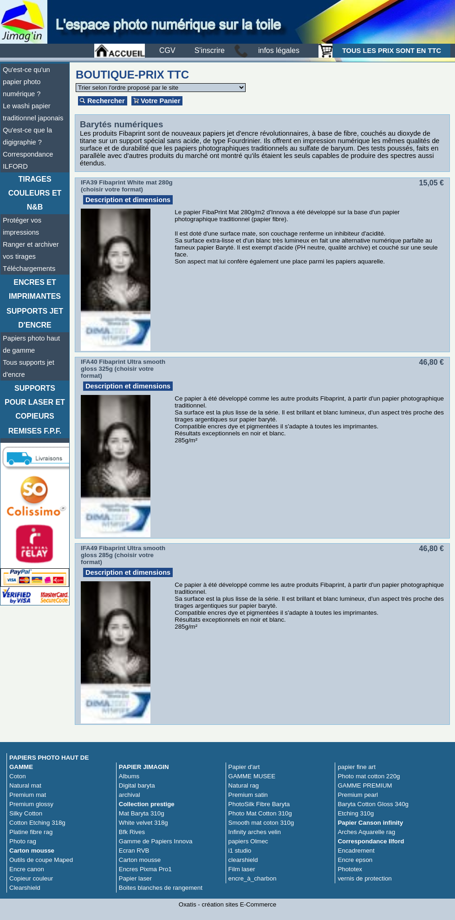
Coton (17, 776)
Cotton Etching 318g (37, 822)
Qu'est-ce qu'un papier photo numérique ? (26, 82)
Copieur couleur (31, 878)
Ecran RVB (134, 850)
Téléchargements (29, 268)
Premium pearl (358, 794)
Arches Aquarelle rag (366, 831)
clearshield (243, 859)
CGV (167, 50)
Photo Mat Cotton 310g (260, 813)
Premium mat (27, 794)
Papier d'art (244, 766)
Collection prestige (147, 804)
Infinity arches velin (254, 831)
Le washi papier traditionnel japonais (33, 112)
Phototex (350, 869)
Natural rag (243, 785)
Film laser (241, 869)
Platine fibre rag (30, 831)
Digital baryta (137, 785)
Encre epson (355, 859)
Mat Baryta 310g (141, 813)
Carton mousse (31, 850)
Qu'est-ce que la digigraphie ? (27, 136)
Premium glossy (31, 804)
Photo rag (22, 841)
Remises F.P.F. (34, 431)
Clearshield (24, 887)
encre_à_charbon (252, 878)
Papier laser (135, 878)
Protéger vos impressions (22, 226)
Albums (129, 776)
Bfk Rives (132, 831)
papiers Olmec (248, 841)
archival (129, 794)
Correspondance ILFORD (28, 160)
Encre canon (26, 869)
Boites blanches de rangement (160, 887)
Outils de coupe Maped (41, 859)
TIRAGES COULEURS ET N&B (35, 193)
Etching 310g (356, 813)
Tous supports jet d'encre (28, 368)
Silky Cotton (25, 813)
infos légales (278, 50)
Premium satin (248, 794)
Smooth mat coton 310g (261, 822)
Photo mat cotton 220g (369, 776)
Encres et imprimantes (35, 289)
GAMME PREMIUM (365, 785)
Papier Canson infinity (370, 822)
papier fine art (357, 766)
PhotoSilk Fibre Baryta (259, 804)
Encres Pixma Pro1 (145, 869)
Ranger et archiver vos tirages (31, 250)
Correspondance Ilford (371, 841)
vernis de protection (364, 878)
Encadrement (356, 850)
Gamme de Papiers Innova (156, 841)
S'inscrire (210, 50)
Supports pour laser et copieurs (35, 402)
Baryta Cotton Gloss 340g (373, 804)
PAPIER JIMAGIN (144, 766)
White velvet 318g (143, 822)
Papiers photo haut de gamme (31, 344)
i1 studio (240, 850)
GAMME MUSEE (251, 776)
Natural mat (25, 785)
